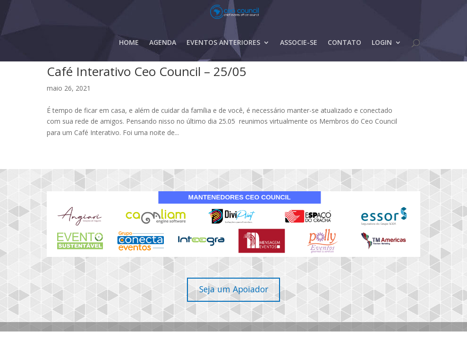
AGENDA (162, 56)
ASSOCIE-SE (298, 56)
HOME (129, 56)
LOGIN (382, 56)
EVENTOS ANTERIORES (223, 56)
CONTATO (344, 56)
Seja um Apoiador (233, 289)
